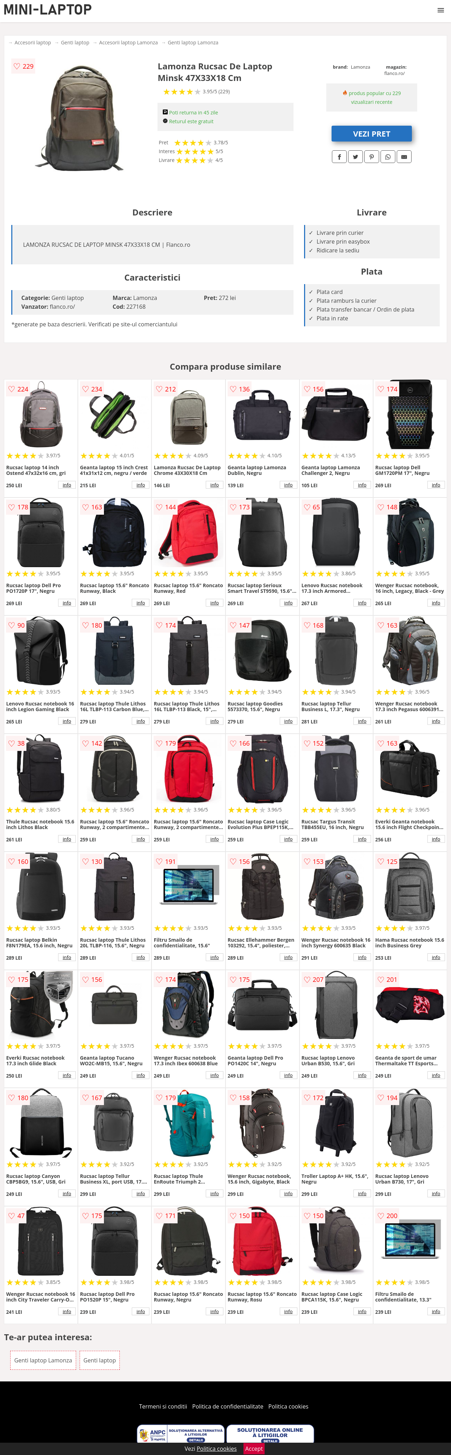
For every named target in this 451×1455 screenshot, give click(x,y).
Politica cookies (288, 1406)
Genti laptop (75, 42)
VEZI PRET (371, 133)
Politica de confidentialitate (228, 1406)
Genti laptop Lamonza (193, 42)
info (67, 485)
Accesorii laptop (32, 42)
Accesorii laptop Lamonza (128, 42)
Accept (254, 1449)
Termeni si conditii (163, 1406)
